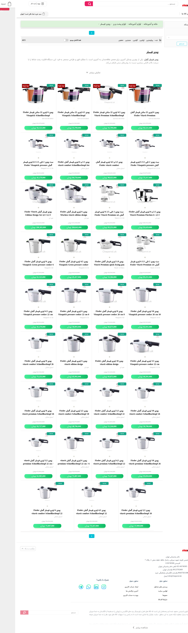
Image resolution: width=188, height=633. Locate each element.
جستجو (165, 43)
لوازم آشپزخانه (117, 24)
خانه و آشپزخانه (133, 24)
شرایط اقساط (146, 599)
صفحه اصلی (176, 586)
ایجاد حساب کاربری (115, 586)
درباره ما (177, 595)
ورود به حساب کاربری (114, 595)
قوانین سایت (146, 591)
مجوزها (148, 595)
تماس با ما (176, 591)
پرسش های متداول (144, 586)
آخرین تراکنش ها (115, 591)
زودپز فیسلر (88, 24)
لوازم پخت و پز (102, 24)
